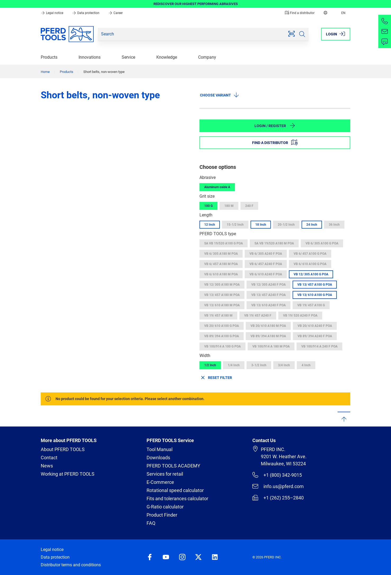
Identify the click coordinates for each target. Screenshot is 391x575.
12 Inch (209, 224)
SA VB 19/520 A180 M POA (274, 243)
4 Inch (306, 365)
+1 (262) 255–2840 (278, 497)
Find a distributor (300, 13)
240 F (249, 206)
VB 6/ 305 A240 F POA (265, 254)
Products (49, 57)
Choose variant (219, 95)
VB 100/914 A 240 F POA (319, 346)
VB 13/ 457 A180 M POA (222, 295)
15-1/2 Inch (235, 224)
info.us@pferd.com (278, 486)
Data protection (86, 13)
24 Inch (311, 224)
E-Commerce (160, 482)
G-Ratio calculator (165, 506)
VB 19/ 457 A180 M (218, 315)
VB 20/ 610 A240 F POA (315, 326)
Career (115, 13)
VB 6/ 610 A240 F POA (265, 274)
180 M (229, 206)
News (47, 466)
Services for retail (165, 474)
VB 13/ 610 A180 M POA (222, 305)
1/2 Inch (210, 365)
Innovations (90, 57)
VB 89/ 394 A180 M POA (268, 336)
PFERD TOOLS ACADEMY (173, 466)
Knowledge (166, 57)
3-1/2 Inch (258, 365)
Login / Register (274, 125)
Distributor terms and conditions (71, 564)
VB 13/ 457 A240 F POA (268, 295)
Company (207, 57)
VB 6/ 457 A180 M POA (221, 264)
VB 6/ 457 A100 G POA (310, 254)
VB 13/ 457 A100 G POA (314, 284)
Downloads (158, 457)
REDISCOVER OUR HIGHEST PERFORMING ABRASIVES (195, 4)
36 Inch (334, 224)
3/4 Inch (284, 365)
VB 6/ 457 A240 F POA (265, 264)
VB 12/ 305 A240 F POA (268, 284)
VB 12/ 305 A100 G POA (311, 274)
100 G (208, 206)
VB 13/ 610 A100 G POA (314, 295)
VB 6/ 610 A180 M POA (221, 274)
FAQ (151, 523)
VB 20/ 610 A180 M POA (268, 326)
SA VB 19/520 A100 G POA (223, 243)
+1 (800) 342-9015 (277, 475)
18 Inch (260, 224)
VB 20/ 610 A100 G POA (221, 326)
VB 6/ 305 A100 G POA (322, 243)
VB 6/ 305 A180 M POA (221, 254)
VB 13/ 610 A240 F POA (268, 305)
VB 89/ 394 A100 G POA (221, 336)
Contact (49, 457)
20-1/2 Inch (286, 224)
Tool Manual (159, 449)
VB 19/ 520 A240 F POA (300, 315)
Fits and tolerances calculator (177, 498)
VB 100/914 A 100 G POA (222, 346)
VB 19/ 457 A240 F (257, 315)
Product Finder (162, 515)
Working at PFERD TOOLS (67, 474)
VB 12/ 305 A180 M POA (222, 284)
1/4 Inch (234, 365)
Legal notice (52, 13)
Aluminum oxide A (217, 187)
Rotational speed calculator (175, 490)
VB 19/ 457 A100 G (311, 305)
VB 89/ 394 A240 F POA (315, 336)
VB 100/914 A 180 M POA (271, 346)
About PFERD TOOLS (63, 449)
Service (128, 57)
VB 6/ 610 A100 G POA (310, 264)
